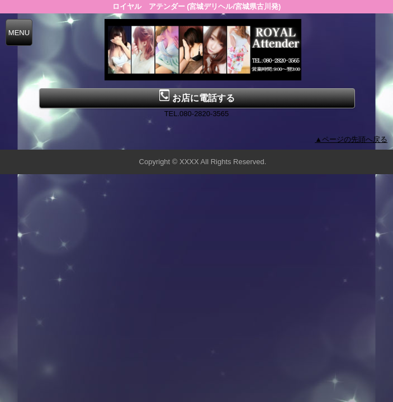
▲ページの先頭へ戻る (351, 139)
